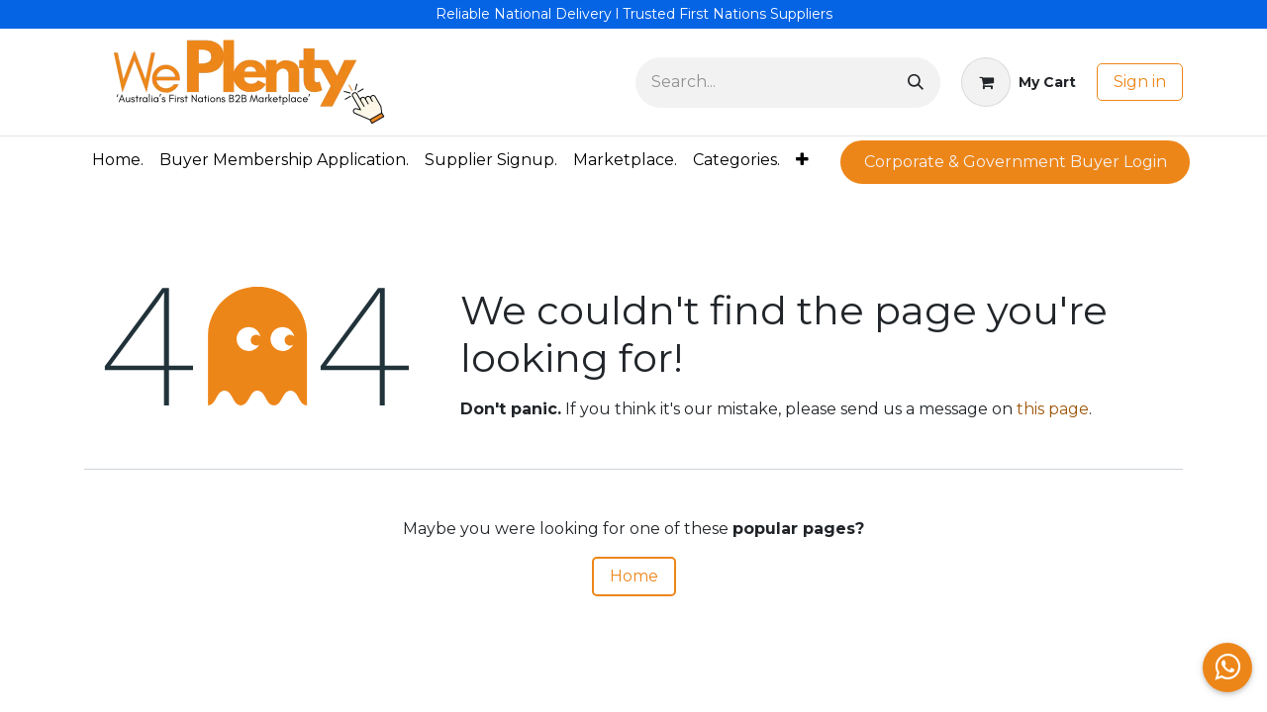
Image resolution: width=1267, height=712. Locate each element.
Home (634, 576)
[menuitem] (117, 160)
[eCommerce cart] (1018, 82)
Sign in (1140, 81)
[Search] (915, 82)
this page (1053, 409)
